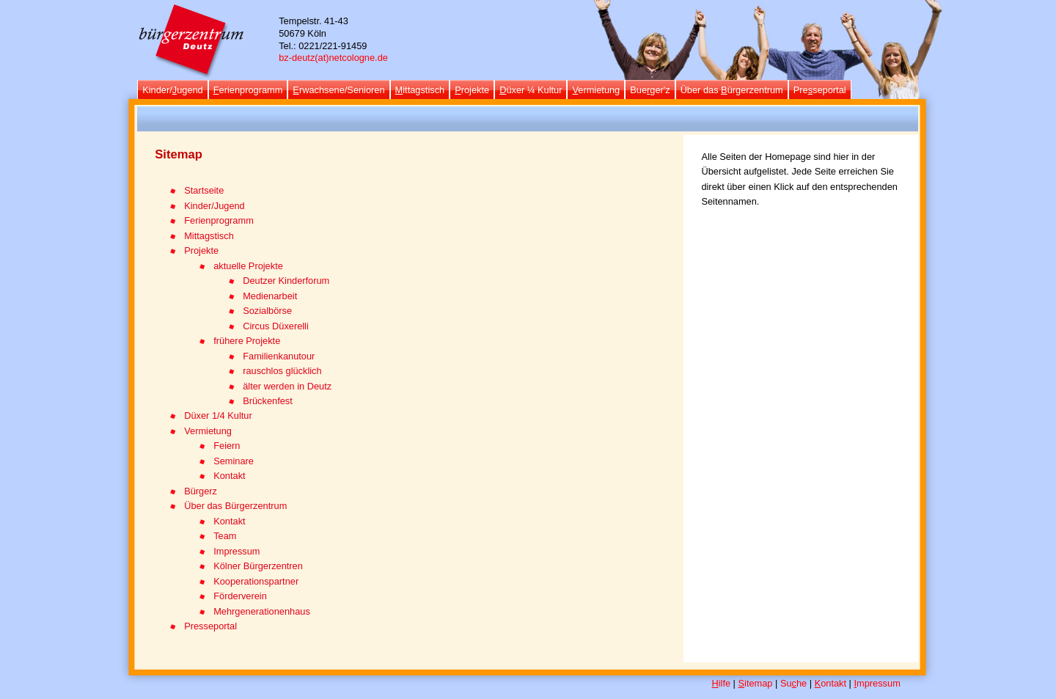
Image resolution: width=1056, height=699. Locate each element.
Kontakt (229, 475)
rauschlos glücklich (282, 370)
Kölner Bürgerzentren (258, 565)
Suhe (793, 683)
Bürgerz (200, 491)
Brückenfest (268, 400)
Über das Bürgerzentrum (235, 505)
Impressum (236, 551)
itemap (755, 683)
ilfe (720, 683)
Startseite (204, 190)
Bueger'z (650, 89)
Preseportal (819, 89)
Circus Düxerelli (276, 326)
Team (224, 535)
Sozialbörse (267, 310)
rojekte (472, 89)
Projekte (201, 250)
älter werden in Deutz (287, 386)
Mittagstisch (209, 235)
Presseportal (210, 626)
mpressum (877, 683)
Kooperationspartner (255, 581)
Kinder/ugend (172, 89)
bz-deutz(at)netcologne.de (333, 57)
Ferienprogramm (219, 220)
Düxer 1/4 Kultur (218, 415)
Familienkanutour (279, 356)
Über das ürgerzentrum (732, 89)
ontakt (830, 683)
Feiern (226, 445)
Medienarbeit (270, 295)
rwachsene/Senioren (338, 89)
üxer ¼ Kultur (530, 89)
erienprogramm (248, 89)
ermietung (596, 89)
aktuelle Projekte (248, 265)
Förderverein (240, 595)
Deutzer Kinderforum (286, 280)
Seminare (233, 460)
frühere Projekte (246, 340)
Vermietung (208, 430)
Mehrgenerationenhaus (261, 611)
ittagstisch (420, 89)
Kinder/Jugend (214, 205)
